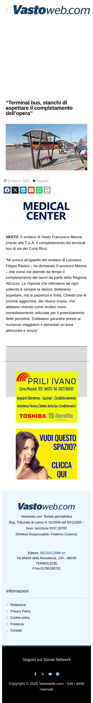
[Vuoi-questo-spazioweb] (46, 478)
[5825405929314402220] (46, 421)
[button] (7, 190)
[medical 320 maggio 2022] (46, 220)
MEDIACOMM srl (52, 553)
